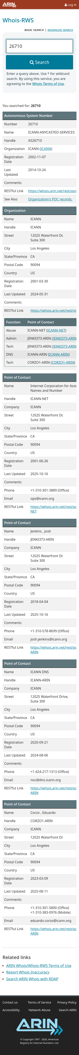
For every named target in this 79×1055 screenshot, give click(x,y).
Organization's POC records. (50, 199)
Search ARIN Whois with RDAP (32, 978)
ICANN (46, 148)
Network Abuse (40, 1010)
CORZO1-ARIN (63, 362)
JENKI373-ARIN (64, 338)
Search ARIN (67, 1010)
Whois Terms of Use (48, 83)
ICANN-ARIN (58, 354)
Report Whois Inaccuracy (28, 972)
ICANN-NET (56, 330)
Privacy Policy (66, 1002)
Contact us (10, 1002)
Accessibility (11, 1010)
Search (42, 62)
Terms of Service (39, 1002)
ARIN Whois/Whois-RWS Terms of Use (38, 965)
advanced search (60, 29)
